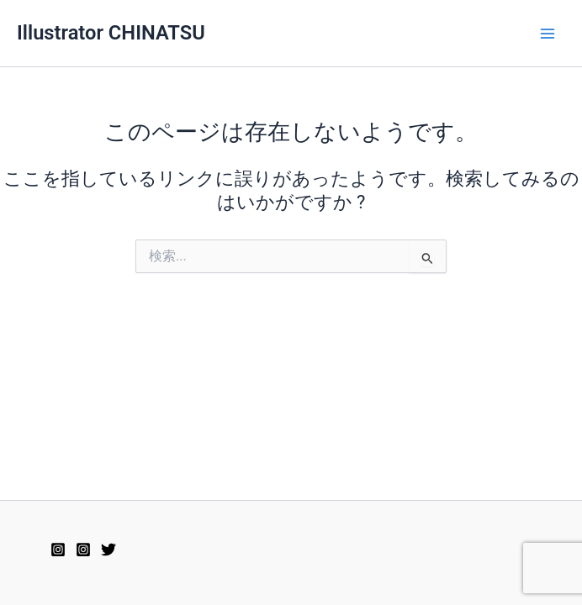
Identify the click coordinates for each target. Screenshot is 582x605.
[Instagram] (83, 549)
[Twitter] (108, 549)
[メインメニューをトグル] (547, 33)
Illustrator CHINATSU (111, 33)
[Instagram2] (58, 549)
